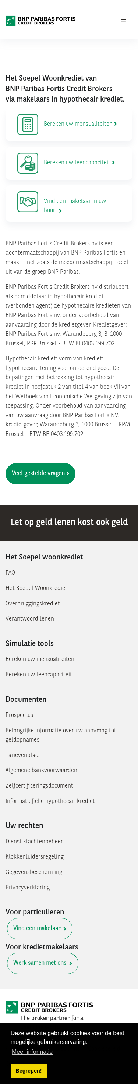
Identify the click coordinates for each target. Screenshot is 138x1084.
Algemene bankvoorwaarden (41, 771)
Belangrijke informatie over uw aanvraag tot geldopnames (61, 735)
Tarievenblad (22, 755)
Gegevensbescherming (34, 872)
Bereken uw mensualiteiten (40, 659)
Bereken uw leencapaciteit (39, 675)
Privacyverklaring (28, 888)
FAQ (10, 573)
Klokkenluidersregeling (35, 857)
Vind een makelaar (39, 929)
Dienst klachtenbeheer (34, 842)
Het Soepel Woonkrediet (36, 588)
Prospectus (19, 715)
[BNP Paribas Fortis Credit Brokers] (41, 21)
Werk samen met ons (42, 963)
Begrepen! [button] (28, 1071)
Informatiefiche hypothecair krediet (50, 801)
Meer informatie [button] (32, 1052)
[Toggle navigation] (123, 21)
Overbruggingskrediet (33, 604)
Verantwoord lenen (30, 619)
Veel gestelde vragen (40, 473)
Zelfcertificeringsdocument (39, 786)
